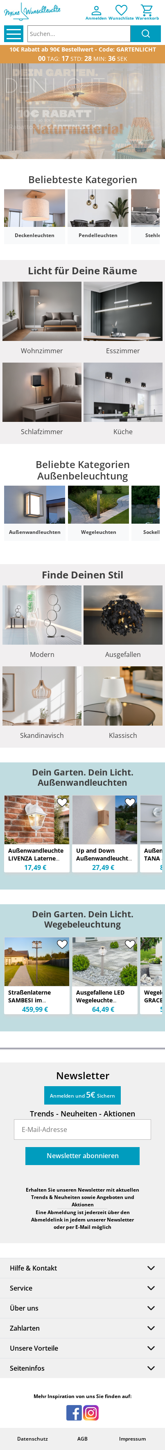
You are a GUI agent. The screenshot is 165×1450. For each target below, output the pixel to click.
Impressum (132, 1438)
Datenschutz (32, 1438)
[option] (82, 111)
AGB (82, 1438)
